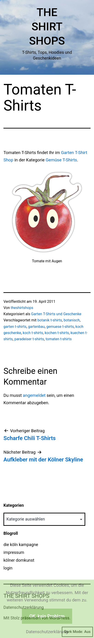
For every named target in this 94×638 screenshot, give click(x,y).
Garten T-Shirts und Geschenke (56, 314)
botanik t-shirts (49, 320)
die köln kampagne (20, 544)
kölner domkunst (18, 560)
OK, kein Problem (47, 616)
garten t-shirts (14, 326)
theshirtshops (22, 308)
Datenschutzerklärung (47, 631)
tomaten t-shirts (58, 339)
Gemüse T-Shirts (61, 160)
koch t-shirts (33, 333)
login (7, 568)
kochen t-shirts (57, 333)
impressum (13, 552)
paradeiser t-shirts (29, 339)
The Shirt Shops (47, 27)
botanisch (72, 320)
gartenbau (36, 326)
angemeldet (34, 395)
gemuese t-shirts (60, 326)
